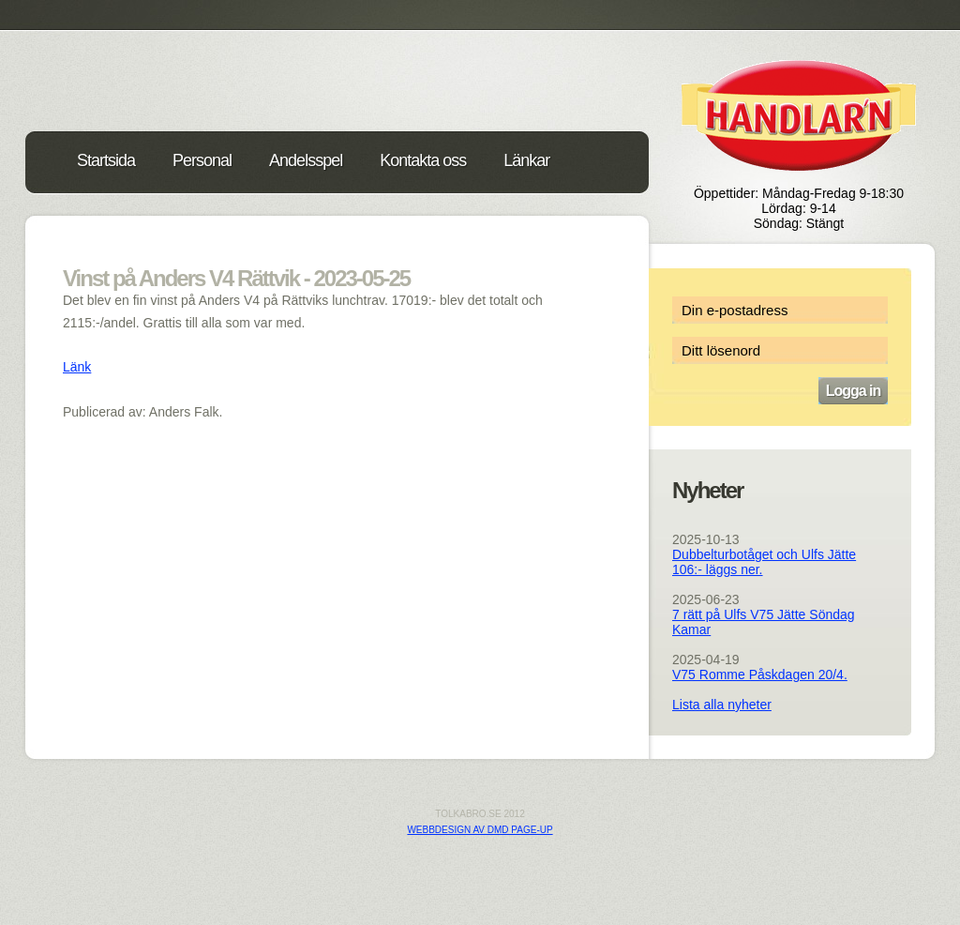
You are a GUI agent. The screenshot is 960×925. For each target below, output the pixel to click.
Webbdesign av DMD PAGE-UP (479, 830)
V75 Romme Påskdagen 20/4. (760, 674)
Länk (77, 366)
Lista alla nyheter (722, 704)
